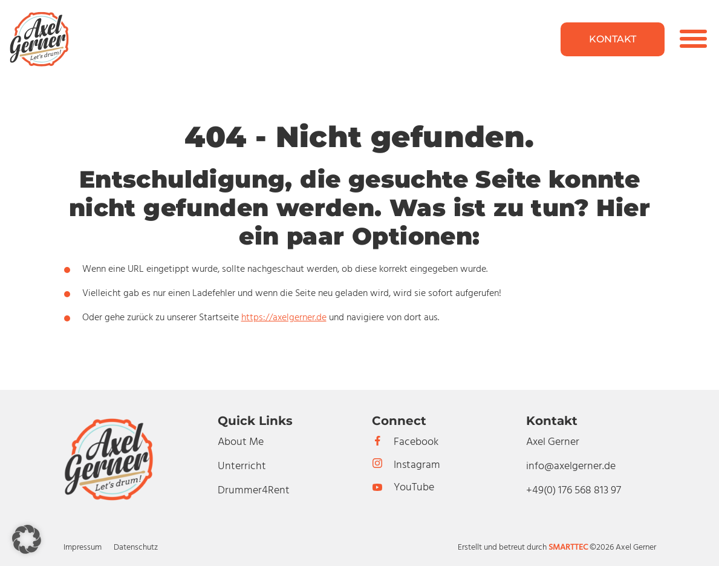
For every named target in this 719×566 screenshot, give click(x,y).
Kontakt (612, 39)
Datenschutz (136, 547)
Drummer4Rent (254, 490)
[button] (26, 539)
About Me (241, 442)
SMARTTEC (568, 547)
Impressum (82, 547)
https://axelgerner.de (284, 318)
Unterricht (242, 466)
